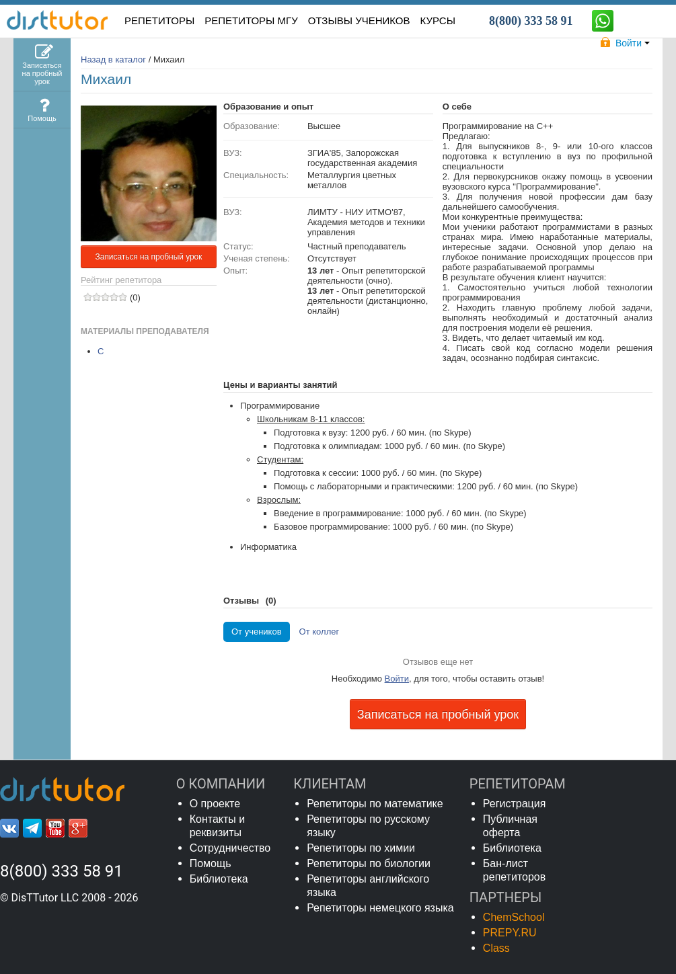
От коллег (319, 631)
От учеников (256, 631)
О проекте (215, 803)
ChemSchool (514, 917)
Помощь (210, 863)
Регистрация (514, 803)
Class (496, 948)
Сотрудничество (230, 848)
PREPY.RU (510, 932)
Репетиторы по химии (361, 848)
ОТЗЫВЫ (359, 20)
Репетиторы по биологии (368, 863)
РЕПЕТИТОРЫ (159, 20)
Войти (397, 679)
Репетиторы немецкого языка (380, 908)
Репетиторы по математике (375, 803)
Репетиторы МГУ (251, 20)
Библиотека (219, 879)
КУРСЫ (437, 20)
